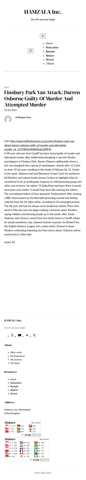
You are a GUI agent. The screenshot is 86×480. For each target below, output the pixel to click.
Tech (6, 87)
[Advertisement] (43, 284)
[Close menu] (43, 36)
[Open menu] (31, 50)
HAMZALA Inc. (43, 12)
